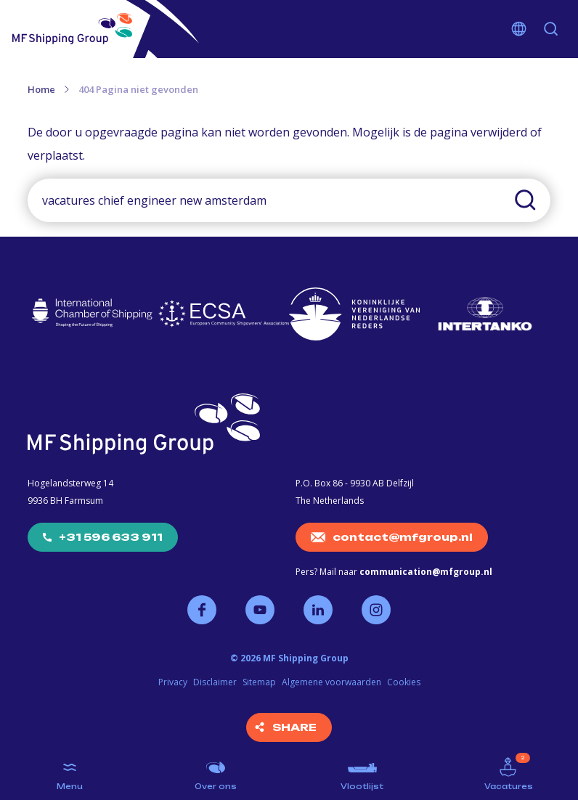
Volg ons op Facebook (201, 609)
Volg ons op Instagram (376, 609)
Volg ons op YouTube (259, 609)
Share (294, 727)
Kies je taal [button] (519, 29)
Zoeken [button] (551, 29)
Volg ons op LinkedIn (318, 609)
